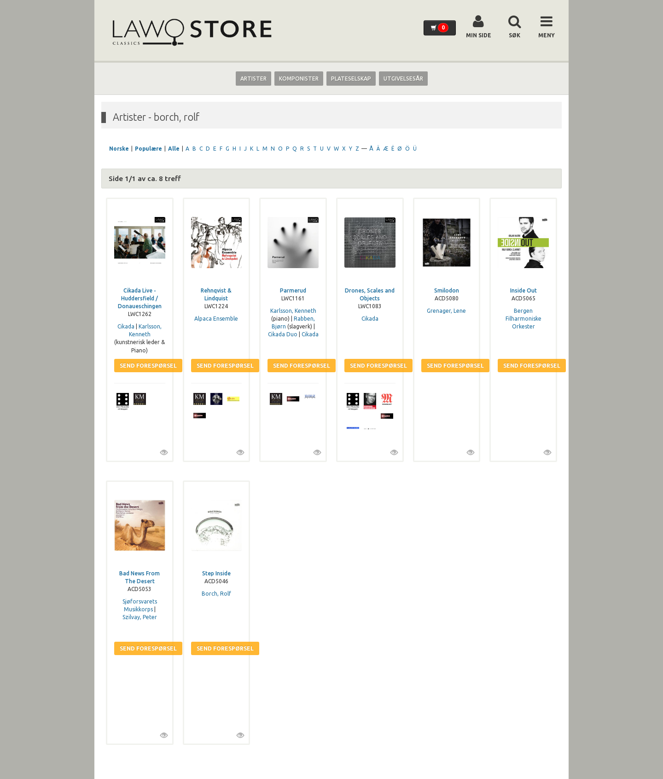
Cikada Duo (282, 334)
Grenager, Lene (446, 311)
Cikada (125, 326)
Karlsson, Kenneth (293, 311)
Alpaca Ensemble (216, 319)
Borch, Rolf (216, 594)
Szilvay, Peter (139, 617)
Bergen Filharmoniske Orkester (523, 318)
